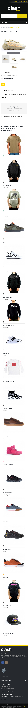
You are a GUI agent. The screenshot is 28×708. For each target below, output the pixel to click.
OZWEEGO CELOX (7, 493)
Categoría (4, 22)
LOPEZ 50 (5, 577)
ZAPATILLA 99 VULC (8, 464)
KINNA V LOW (6, 353)
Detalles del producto (14, 109)
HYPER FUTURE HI (7, 408)
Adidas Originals (8, 73)
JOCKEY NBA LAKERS (8, 633)
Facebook (2, 662)
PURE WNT (5, 242)
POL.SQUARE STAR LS (8, 381)
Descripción (14, 107)
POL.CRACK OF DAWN (8, 159)
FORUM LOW (6, 269)
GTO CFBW (5, 436)
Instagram (6, 662)
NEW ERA (5, 635)
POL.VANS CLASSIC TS (8, 325)
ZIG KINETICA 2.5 (7, 549)
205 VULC (5, 521)
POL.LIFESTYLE (7, 186)
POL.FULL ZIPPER (7, 297)
